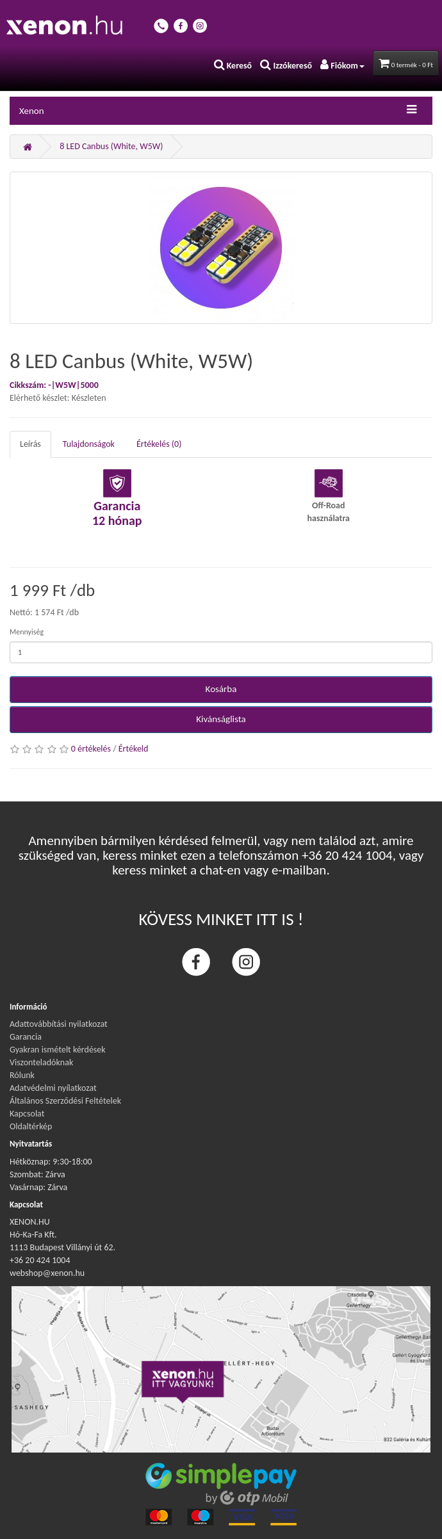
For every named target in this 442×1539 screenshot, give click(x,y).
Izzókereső (286, 65)
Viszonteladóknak (41, 1062)
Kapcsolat (27, 1113)
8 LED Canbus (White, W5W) (111, 146)
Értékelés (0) (159, 444)
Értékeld (134, 748)
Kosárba (221, 689)
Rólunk (22, 1075)
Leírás (30, 444)
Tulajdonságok (89, 444)
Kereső (233, 65)
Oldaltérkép (31, 1126)
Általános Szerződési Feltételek (65, 1100)
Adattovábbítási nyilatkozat (59, 1024)
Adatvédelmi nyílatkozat (53, 1088)
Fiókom (342, 65)
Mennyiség (27, 631)
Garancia (26, 1036)
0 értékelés (91, 748)
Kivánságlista (221, 719)
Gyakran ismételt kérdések (58, 1049)
